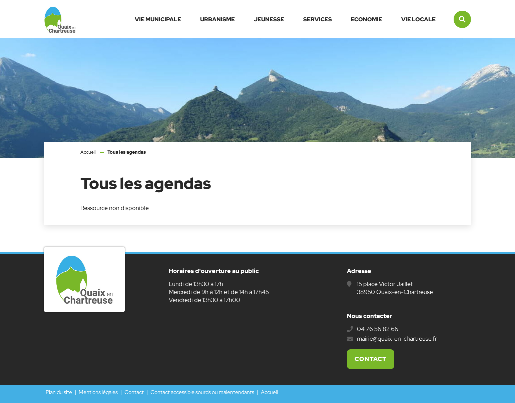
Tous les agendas (126, 152)
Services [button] (317, 19)
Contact (371, 359)
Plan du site (59, 392)
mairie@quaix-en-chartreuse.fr (397, 338)
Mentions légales (98, 392)
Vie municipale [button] (158, 19)
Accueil (88, 152)
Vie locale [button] (418, 19)
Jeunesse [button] (269, 19)
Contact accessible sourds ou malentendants (202, 392)
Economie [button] (366, 19)
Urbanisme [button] (217, 19)
